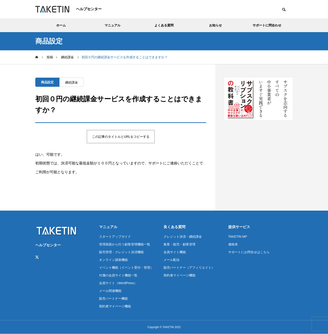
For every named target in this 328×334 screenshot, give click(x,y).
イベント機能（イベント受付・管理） (126, 267)
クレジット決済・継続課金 (183, 236)
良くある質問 (174, 227)
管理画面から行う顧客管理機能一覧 (124, 244)
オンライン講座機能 (113, 260)
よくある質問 (164, 25)
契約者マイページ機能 (115, 306)
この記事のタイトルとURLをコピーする (120, 136)
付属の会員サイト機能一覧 (118, 275)
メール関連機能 (110, 291)
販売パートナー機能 (113, 298)
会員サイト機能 (175, 252)
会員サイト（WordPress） (118, 283)
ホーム (61, 25)
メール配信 (171, 260)
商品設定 (47, 82)
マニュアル (112, 25)
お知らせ (215, 25)
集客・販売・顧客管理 (179, 244)
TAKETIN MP (237, 236)
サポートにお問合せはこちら (249, 252)
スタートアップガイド (115, 236)
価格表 (233, 244)
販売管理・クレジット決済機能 (121, 252)
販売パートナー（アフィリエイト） (189, 267)
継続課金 (71, 82)
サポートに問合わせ (267, 25)
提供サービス (239, 227)
